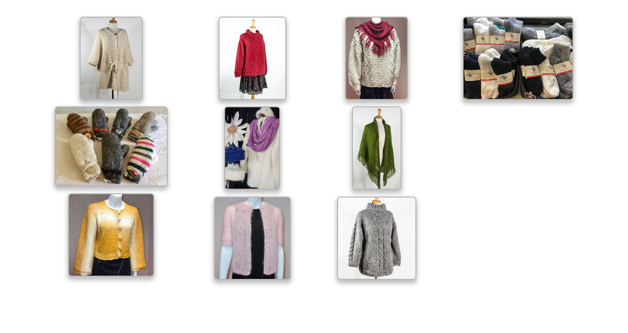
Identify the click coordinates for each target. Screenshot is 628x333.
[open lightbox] (111, 58)
